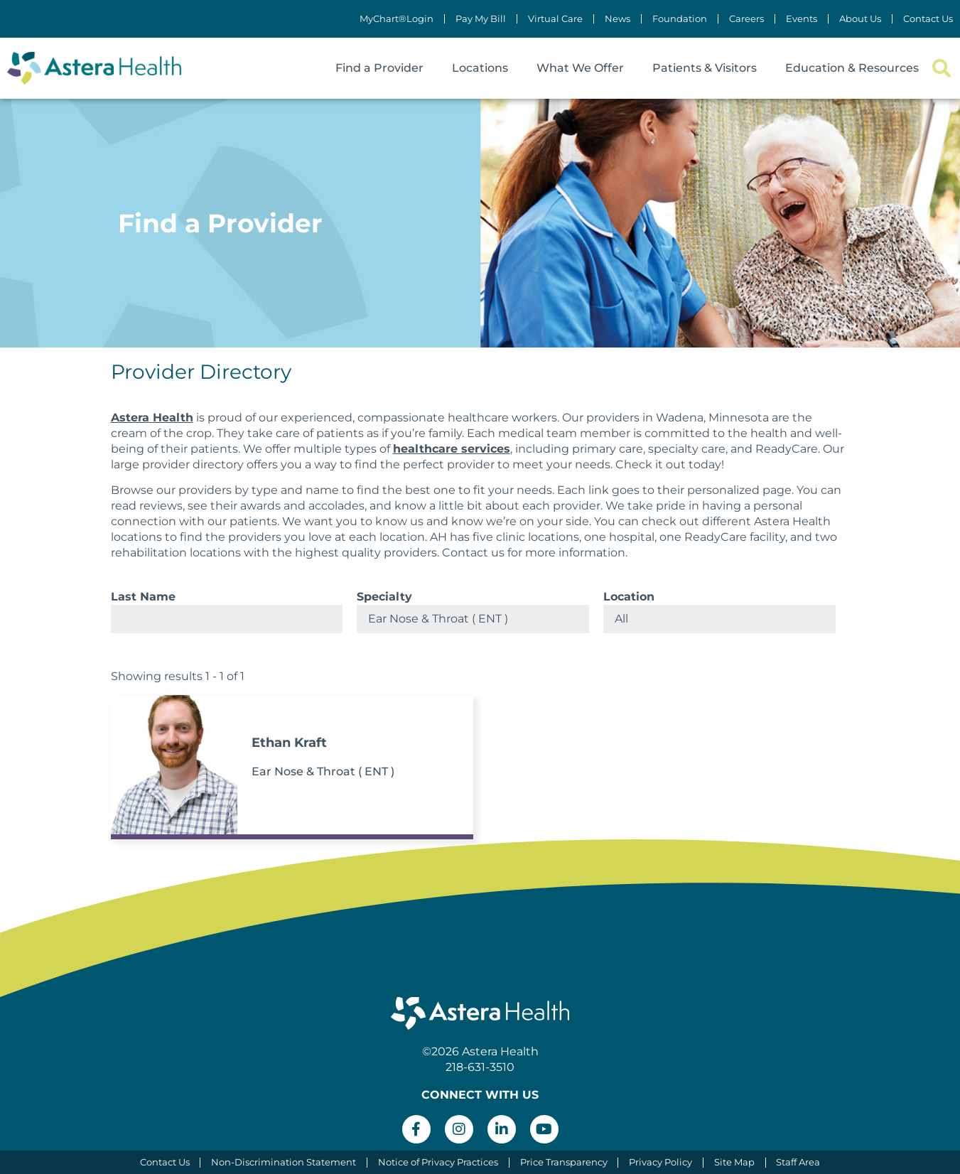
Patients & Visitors (704, 68)
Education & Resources (852, 68)
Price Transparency (564, 1162)
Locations (480, 68)
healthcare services (451, 449)
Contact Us (928, 18)
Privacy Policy (661, 1162)
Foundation (679, 18)
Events (801, 18)
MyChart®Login (396, 18)
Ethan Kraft (289, 742)
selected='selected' (473, 619)
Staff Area (799, 1162)
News (617, 18)
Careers (746, 18)
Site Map (735, 1162)
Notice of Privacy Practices (438, 1162)
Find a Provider (379, 68)
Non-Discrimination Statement (283, 1162)
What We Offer (580, 68)
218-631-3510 (480, 1067)
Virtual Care (555, 18)
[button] (941, 68)
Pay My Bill (480, 18)
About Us (860, 18)
